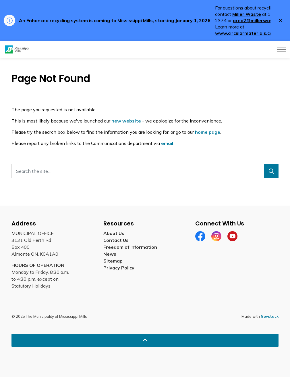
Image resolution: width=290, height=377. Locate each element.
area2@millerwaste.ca (258, 20)
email (167, 143)
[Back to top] (145, 340)
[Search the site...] (145, 171)
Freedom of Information (130, 247)
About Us (113, 233)
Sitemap (113, 261)
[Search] (271, 171)
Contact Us (116, 240)
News (109, 254)
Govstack (270, 316)
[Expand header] (281, 49)
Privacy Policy (118, 268)
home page (207, 132)
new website (126, 121)
